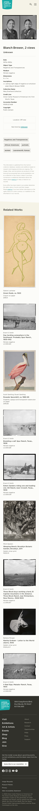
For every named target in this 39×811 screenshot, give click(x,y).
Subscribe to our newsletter (14, 764)
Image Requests (7, 781)
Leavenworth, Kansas (21, 150)
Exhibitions (7, 723)
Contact (27, 726)
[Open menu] (35, 4)
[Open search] (31, 4)
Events (5, 730)
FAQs (26, 732)
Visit (4, 719)
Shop (4, 734)
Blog (4, 738)
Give (4, 746)
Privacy (4, 787)
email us (14, 179)
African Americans (12, 145)
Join (4, 742)
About (26, 719)
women (7, 150)
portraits (25, 145)
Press (26, 736)
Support (27, 739)
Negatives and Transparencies (16, 140)
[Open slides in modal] (32, 38)
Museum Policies (7, 784)
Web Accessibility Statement (11, 791)
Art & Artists (8, 727)
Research (27, 722)
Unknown (24, 127)
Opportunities (29, 729)
